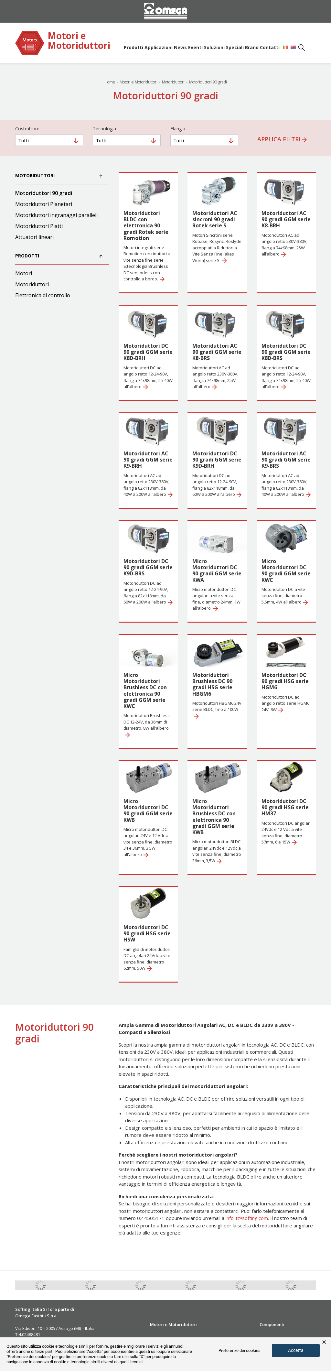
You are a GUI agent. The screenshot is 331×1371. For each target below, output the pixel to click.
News (180, 47)
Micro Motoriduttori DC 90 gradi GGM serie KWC (286, 570)
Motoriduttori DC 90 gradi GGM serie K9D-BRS (148, 567)
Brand (252, 47)
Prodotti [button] (58, 256)
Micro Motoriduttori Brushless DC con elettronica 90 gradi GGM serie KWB (214, 817)
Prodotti (133, 47)
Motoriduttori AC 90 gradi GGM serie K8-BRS (216, 352)
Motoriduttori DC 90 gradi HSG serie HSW (147, 933)
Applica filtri (282, 139)
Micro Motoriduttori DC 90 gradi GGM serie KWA (216, 570)
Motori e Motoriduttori (79, 41)
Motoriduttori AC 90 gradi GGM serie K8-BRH (286, 219)
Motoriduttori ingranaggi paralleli (56, 215)
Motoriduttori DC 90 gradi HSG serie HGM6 (285, 681)
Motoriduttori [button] (58, 175)
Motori (23, 273)
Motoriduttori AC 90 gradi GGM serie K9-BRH (148, 459)
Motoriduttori (32, 284)
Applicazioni (158, 47)
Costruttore (27, 128)
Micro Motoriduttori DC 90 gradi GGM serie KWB (148, 810)
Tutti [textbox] (23, 140)
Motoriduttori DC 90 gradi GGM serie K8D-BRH (148, 352)
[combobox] (49, 140)
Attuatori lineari (34, 237)
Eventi (195, 47)
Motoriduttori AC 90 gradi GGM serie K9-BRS (286, 459)
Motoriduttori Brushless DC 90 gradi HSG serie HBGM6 (212, 684)
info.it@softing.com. (247, 1218)
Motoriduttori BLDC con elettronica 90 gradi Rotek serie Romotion (145, 226)
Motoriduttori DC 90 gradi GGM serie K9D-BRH (216, 459)
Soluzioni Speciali (224, 47)
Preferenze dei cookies (240, 1350)
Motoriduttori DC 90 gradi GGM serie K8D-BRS (286, 352)
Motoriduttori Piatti (39, 226)
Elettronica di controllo (42, 295)
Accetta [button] (296, 1350)
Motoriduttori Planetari (43, 204)
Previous (10, 1285)
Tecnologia (104, 128)
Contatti (270, 47)
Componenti (272, 1324)
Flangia (177, 128)
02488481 (31, 1334)
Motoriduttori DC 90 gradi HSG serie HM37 (285, 807)
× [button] (324, 1342)
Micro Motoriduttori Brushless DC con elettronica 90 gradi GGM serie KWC (145, 690)
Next (320, 1285)
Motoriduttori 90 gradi (43, 193)
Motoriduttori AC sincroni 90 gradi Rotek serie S (214, 219)
